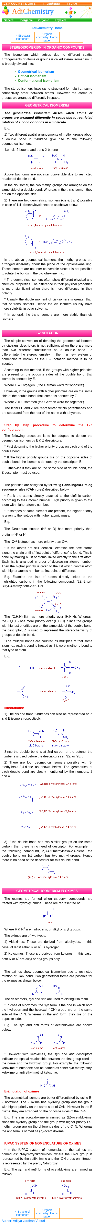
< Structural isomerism (23, 37)
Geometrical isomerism (36, 71)
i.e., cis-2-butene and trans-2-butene (31, 149)
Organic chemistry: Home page (47, 37)
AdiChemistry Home (47, 28)
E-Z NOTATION (47, 333)
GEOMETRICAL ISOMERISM (47, 105)
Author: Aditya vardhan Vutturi (23, 1221)
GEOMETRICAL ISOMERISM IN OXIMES (47, 891)
